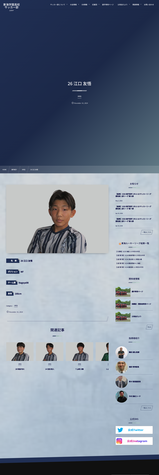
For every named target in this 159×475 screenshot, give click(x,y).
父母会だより (136, 316)
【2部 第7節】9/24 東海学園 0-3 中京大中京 (130, 255)
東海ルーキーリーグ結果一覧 (135, 243)
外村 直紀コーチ (135, 396)
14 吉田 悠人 (49, 371)
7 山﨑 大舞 (79, 371)
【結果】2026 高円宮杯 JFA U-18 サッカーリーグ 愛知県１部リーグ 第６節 (133, 220)
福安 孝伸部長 (134, 367)
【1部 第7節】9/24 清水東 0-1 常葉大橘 (129, 259)
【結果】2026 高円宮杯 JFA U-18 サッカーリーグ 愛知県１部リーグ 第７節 (133, 207)
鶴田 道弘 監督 (134, 352)
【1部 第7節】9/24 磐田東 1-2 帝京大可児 (129, 267)
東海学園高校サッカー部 (11, 6)
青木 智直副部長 (135, 381)
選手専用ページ (137, 291)
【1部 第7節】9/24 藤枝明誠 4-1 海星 (128, 263)
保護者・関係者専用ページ (141, 304)
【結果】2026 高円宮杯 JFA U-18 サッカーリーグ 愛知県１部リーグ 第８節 (133, 195)
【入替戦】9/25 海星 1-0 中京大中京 (128, 251)
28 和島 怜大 (19, 371)
